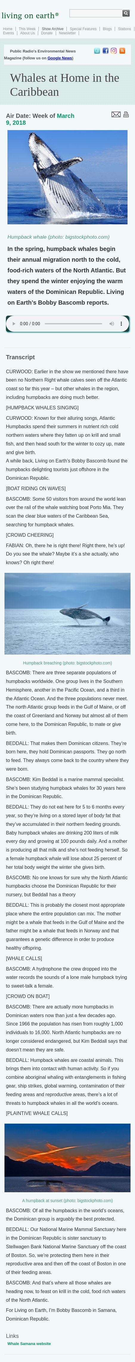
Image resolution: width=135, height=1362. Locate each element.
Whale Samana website (29, 1343)
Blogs (107, 29)
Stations (124, 29)
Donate (47, 33)
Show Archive (52, 29)
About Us (27, 33)
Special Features (83, 29)
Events (8, 33)
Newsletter (67, 33)
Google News (59, 58)
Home (8, 29)
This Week (27, 29)
